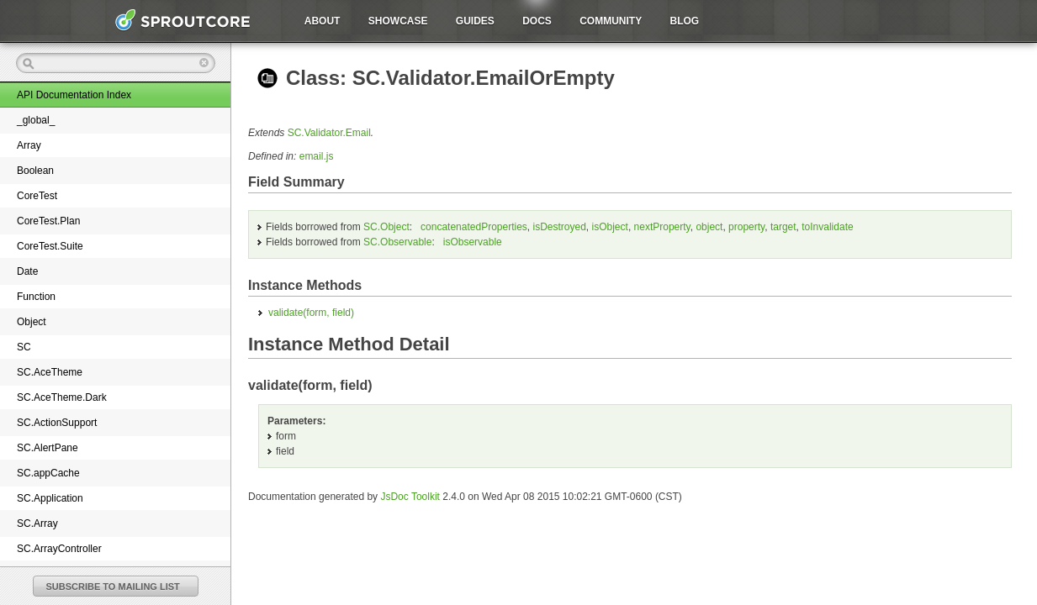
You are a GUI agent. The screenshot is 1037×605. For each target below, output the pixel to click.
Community (610, 21)
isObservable (472, 242)
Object (31, 322)
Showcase (398, 21)
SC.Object (386, 227)
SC (24, 347)
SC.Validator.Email (329, 133)
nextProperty (662, 227)
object (709, 227)
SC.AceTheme (49, 372)
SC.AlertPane (47, 448)
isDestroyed (559, 227)
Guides (475, 21)
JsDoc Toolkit (409, 496)
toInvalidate (827, 227)
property (746, 227)
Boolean (35, 170)
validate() (311, 312)
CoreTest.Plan (48, 221)
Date (27, 271)
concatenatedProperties (474, 227)
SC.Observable (397, 242)
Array (29, 145)
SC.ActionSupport (57, 423)
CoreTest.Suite (50, 246)
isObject (610, 227)
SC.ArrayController (59, 549)
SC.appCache (48, 473)
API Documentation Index (74, 95)
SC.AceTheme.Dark (62, 397)
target (783, 227)
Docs (537, 21)
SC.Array (37, 523)
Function (36, 296)
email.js (316, 156)
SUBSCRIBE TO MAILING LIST (113, 586)
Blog (685, 21)
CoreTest (37, 196)
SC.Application (50, 498)
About (322, 21)
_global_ (36, 120)
